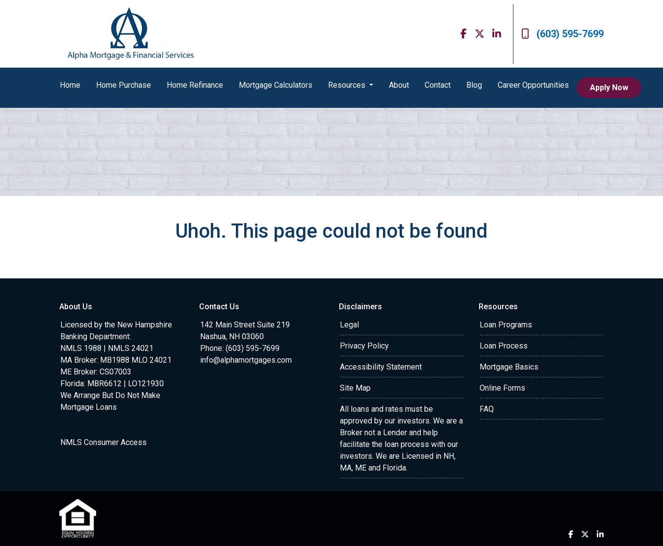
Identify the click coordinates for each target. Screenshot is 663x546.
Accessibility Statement (381, 367)
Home (70, 85)
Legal (349, 324)
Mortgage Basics (509, 367)
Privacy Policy (364, 345)
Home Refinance (195, 85)
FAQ (487, 409)
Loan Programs (506, 324)
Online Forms (502, 388)
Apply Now (609, 87)
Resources (347, 85)
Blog (474, 85)
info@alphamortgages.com (246, 360)
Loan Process (504, 345)
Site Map (355, 388)
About (399, 85)
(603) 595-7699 (562, 34)
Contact (438, 85)
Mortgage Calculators (275, 85)
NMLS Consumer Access (103, 442)
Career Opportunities (533, 85)
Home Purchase (123, 85)
